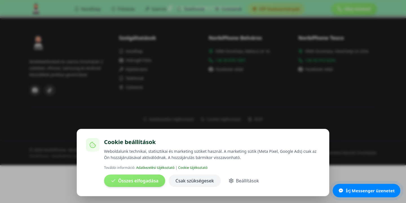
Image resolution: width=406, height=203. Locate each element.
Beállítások (244, 181)
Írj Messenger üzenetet (366, 190)
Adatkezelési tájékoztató (155, 167)
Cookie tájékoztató (193, 167)
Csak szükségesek (194, 181)
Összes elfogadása (134, 181)
